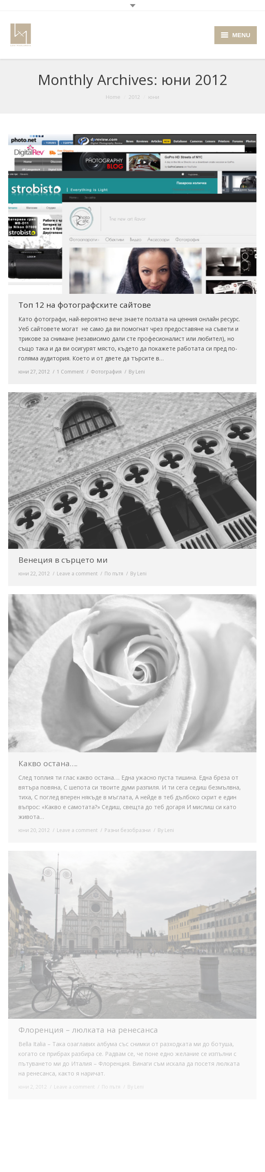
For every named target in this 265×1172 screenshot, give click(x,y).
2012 (134, 97)
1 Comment (70, 371)
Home (113, 97)
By (137, 371)
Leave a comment (77, 573)
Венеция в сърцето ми (63, 560)
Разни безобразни (128, 830)
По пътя (114, 573)
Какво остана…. (48, 763)
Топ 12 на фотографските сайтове (84, 305)
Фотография (106, 371)
